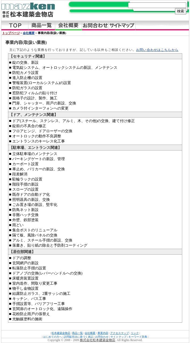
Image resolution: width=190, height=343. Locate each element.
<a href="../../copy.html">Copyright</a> (95, 340)
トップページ (11, 33)
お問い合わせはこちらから (157, 49)
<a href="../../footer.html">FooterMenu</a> (95, 334)
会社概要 (29, 33)
